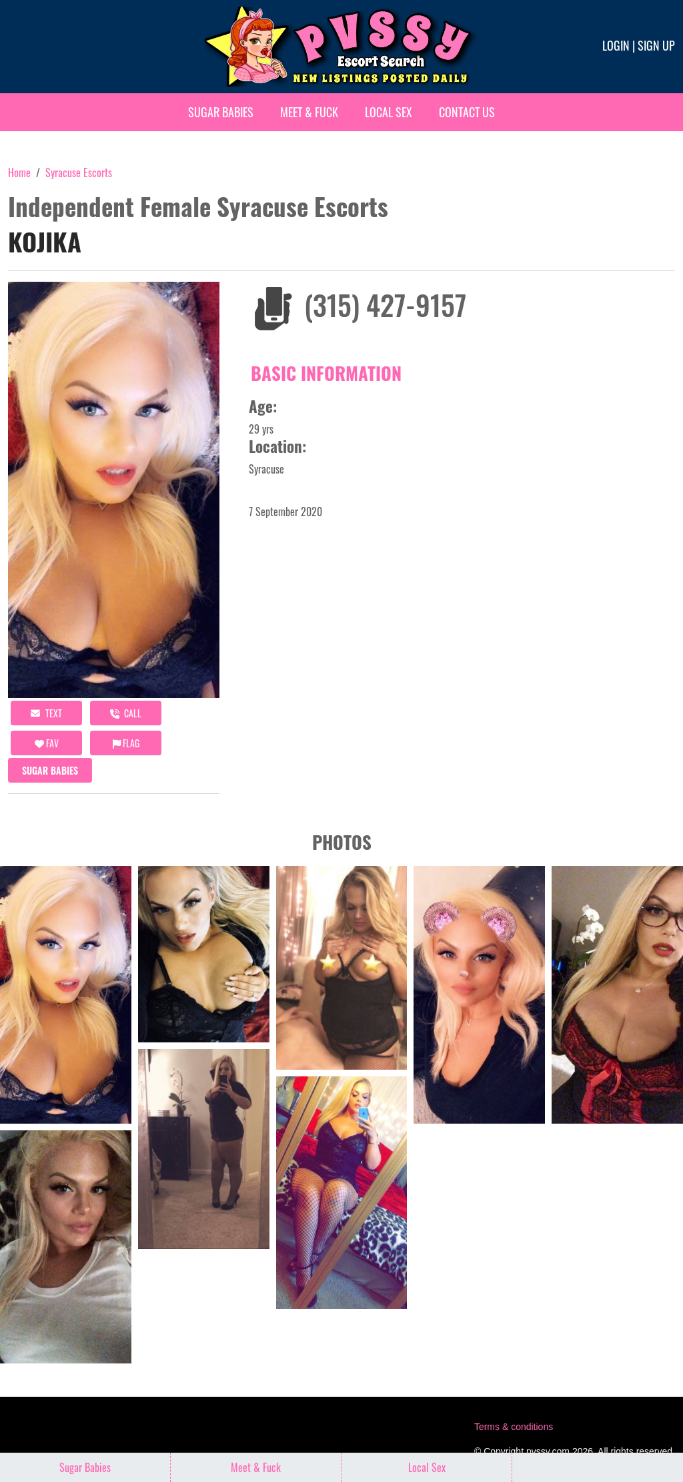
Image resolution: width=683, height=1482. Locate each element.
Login (616, 45)
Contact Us (467, 112)
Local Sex (388, 112)
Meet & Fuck (309, 112)
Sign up (656, 45)
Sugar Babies (220, 112)
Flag (126, 743)
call (125, 713)
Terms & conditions (513, 1426)
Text (46, 713)
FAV (47, 743)
